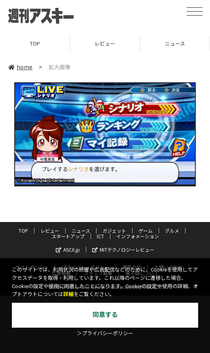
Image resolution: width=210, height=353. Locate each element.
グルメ (172, 230)
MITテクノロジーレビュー (123, 249)
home (20, 67)
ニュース (175, 43)
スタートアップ (68, 236)
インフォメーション (137, 236)
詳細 (68, 294)
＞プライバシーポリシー (105, 333)
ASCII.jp (68, 249)
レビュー (105, 43)
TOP (35, 43)
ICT (100, 236)
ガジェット (114, 230)
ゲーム (145, 230)
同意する (105, 315)
